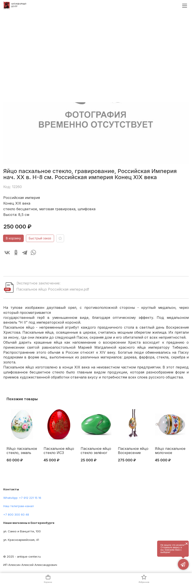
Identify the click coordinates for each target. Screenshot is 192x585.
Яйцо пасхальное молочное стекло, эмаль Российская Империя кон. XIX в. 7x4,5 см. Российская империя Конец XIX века (170, 451)
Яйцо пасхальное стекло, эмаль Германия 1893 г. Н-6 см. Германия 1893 (22, 451)
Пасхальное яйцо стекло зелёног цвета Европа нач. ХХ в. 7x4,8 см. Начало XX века (96, 451)
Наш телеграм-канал (18, 506)
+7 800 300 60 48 (16, 514)
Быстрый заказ (40, 238)
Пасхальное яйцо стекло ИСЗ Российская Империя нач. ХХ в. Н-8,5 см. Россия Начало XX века (59, 451)
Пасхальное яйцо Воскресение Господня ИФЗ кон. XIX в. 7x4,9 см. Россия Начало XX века (133, 451)
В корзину (13, 238)
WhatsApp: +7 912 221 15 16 (22, 497)
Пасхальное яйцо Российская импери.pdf (52, 289)
